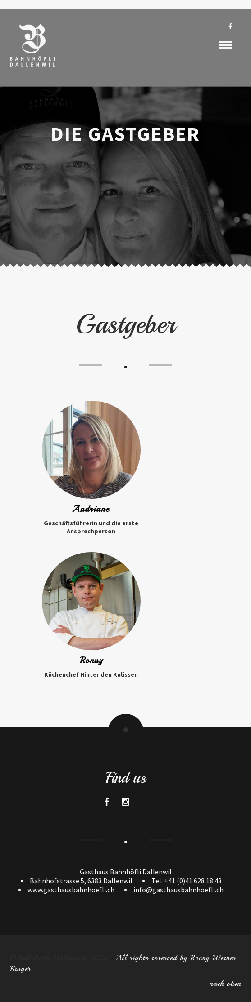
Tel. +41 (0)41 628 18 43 (186, 880)
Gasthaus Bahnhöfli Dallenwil (126, 871)
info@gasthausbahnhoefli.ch (178, 889)
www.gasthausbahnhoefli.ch (70, 889)
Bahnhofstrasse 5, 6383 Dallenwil (81, 880)
